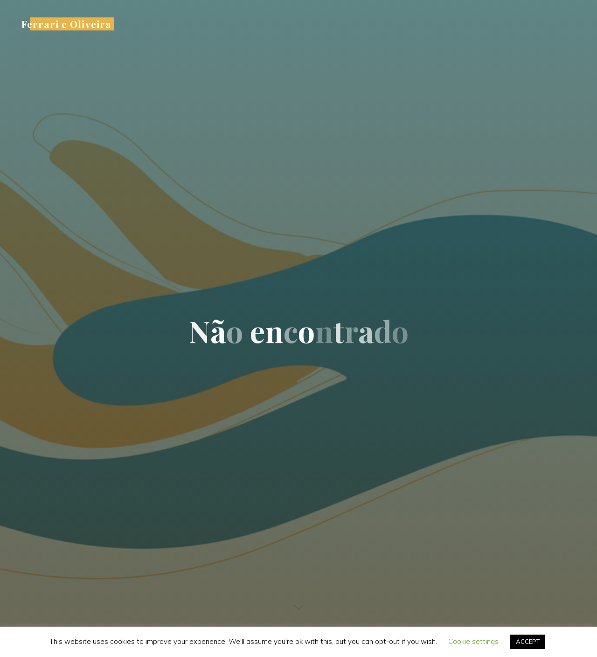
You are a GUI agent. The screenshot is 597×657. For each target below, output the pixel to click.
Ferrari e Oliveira (66, 23)
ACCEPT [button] (528, 641)
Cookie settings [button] (473, 641)
